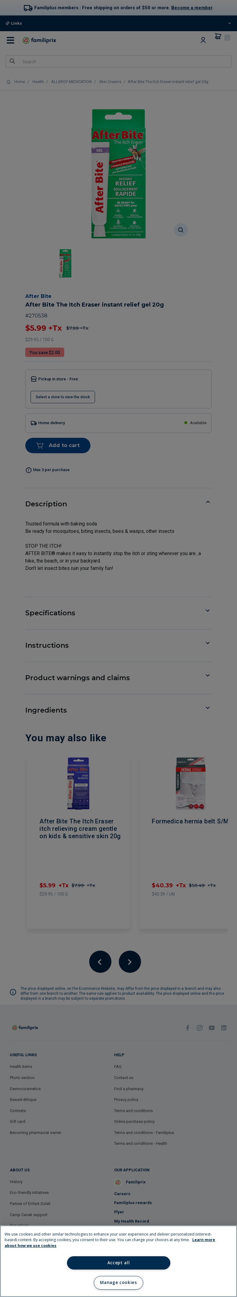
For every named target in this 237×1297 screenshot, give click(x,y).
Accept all (118, 1263)
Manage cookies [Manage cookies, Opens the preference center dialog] (118, 1282)
